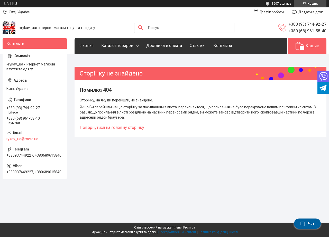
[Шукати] (140, 28)
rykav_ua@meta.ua (22, 139)
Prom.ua (189, 227)
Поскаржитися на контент (177, 232)
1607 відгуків (281, 3)
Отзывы (198, 45)
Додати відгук (310, 12)
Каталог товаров (117, 45)
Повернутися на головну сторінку (112, 127)
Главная (86, 45)
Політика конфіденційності (218, 232)
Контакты (222, 45)
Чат (307, 223)
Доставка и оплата (164, 45)
